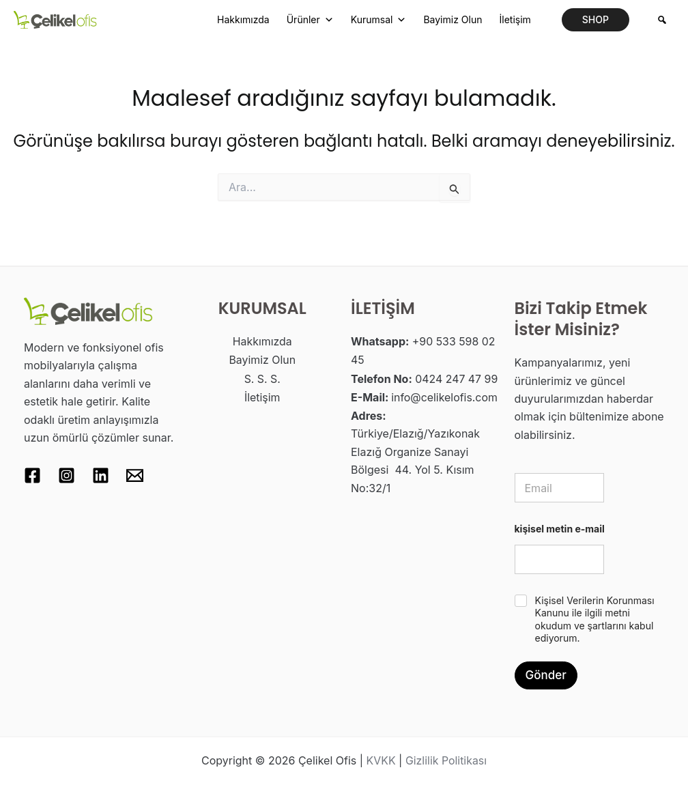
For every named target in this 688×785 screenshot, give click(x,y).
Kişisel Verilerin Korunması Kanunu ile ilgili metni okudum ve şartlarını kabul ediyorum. (595, 619)
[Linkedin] (100, 475)
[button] (595, 19)
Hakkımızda (243, 19)
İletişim (514, 19)
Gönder (546, 675)
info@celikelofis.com (444, 395)
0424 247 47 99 (456, 377)
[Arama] (662, 19)
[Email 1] (134, 475)
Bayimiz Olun (452, 19)
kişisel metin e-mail (560, 528)
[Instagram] (66, 475)
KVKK (380, 761)
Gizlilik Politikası (446, 761)
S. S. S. (262, 377)
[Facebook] (32, 475)
